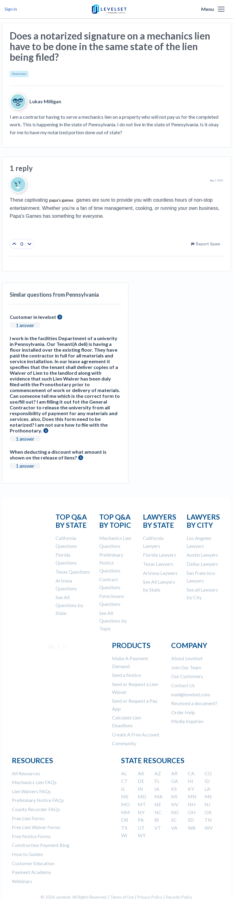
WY (142, 835)
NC (158, 812)
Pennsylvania (19, 73)
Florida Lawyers (159, 555)
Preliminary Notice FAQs (38, 800)
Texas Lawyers (158, 564)
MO (125, 804)
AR (174, 773)
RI (156, 820)
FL (157, 781)
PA (141, 820)
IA (156, 789)
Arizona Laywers (160, 573)
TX (124, 828)
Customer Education (33, 863)
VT (157, 828)
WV (208, 828)
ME (125, 796)
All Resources (26, 773)
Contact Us (183, 685)
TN (208, 820)
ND (175, 812)
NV (174, 804)
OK (208, 812)
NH (192, 804)
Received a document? (194, 703)
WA (192, 828)
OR (124, 820)
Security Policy (179, 897)
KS (174, 789)
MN (192, 796)
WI (124, 835)
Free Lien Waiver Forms (36, 827)
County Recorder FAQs (36, 809)
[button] (221, 9)
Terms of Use (122, 897)
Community (124, 743)
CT (124, 781)
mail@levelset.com (190, 694)
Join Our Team (186, 667)
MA (158, 796)
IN (140, 789)
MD (142, 796)
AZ (157, 773)
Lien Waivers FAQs (31, 791)
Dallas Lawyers (202, 564)
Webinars (22, 881)
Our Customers (187, 676)
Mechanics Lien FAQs (34, 782)
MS (208, 796)
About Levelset (187, 658)
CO (208, 773)
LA (207, 789)
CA (191, 773)
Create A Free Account (135, 734)
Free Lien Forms (28, 818)
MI (174, 796)
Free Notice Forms (31, 836)
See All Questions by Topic (113, 620)
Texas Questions (73, 572)
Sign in (11, 9)
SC (174, 820)
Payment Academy (31, 872)
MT (142, 804)
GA (174, 781)
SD (191, 820)
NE (157, 804)
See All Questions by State (69, 605)
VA (174, 828)
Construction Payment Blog (40, 845)
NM (125, 812)
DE (141, 781)
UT (141, 828)
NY (141, 812)
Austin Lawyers (202, 555)
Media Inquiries (187, 721)
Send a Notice (126, 675)
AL (124, 773)
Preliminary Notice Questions (111, 562)
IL (123, 789)
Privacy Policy (149, 897)
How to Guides (27, 854)
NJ (207, 804)
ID (207, 781)
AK (141, 773)
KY (191, 789)
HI (190, 781)
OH (192, 812)
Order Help (183, 712)
